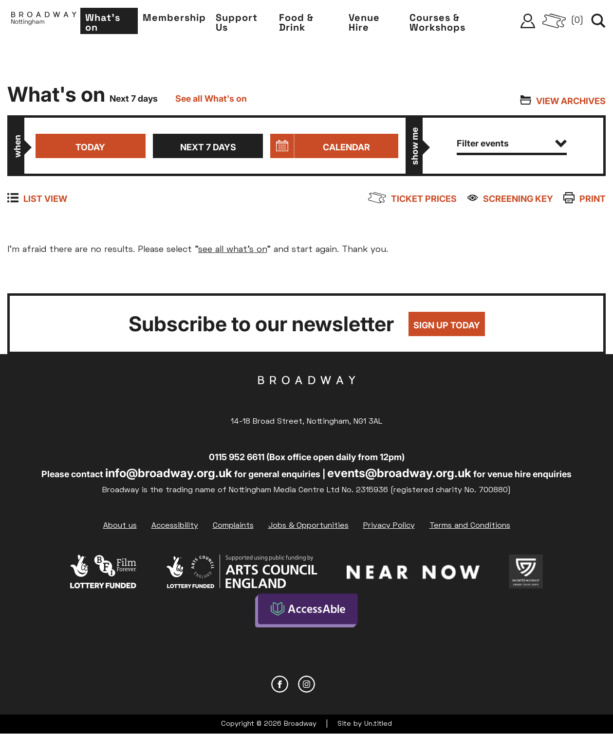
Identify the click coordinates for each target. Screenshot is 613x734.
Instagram (306, 684)
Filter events (512, 143)
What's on (102, 22)
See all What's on (211, 98)
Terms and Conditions (469, 525)
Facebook (279, 684)
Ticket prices (424, 199)
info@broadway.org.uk (168, 473)
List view (45, 199)
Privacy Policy (389, 525)
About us (120, 525)
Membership (174, 17)
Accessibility (174, 525)
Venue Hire (364, 22)
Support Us (237, 22)
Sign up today (446, 325)
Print (592, 199)
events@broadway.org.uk (399, 473)
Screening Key (518, 199)
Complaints (233, 525)
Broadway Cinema (306, 395)
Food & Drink (296, 22)
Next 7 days (208, 147)
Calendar (346, 147)
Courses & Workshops (437, 22)
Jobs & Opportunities (308, 525)
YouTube (333, 684)
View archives (571, 101)
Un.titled (378, 724)
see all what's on (232, 250)
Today (90, 147)
